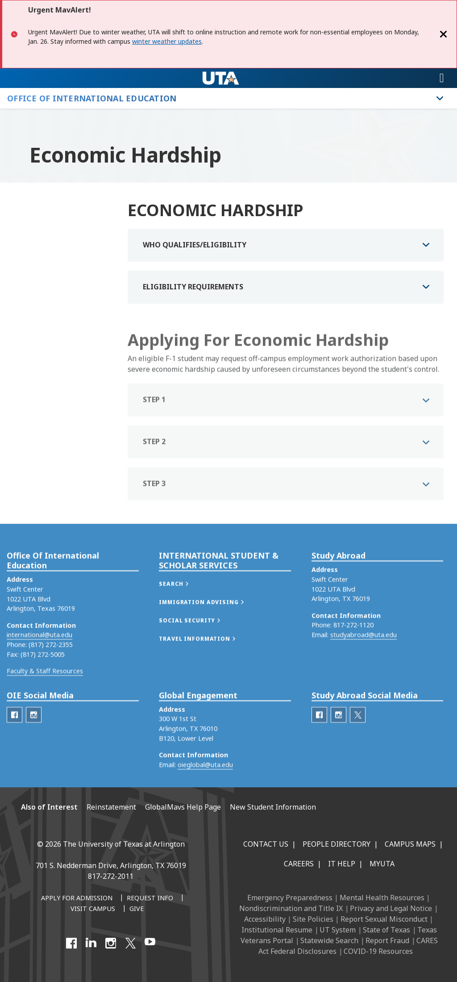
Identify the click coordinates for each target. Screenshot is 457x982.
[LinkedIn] (91, 943)
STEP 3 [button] (154, 502)
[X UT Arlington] (130, 943)
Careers (299, 864)
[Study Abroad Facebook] (319, 745)
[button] (183, 614)
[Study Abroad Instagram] (338, 745)
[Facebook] (71, 943)
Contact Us (265, 844)
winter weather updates (167, 41)
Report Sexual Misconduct (384, 919)
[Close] (444, 34)
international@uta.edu (39, 665)
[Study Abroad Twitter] (358, 745)
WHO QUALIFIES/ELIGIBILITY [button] (194, 245)
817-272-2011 (110, 876)
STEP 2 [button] (154, 460)
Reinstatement (111, 807)
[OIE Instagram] (34, 745)
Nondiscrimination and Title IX (291, 908)
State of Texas (386, 930)
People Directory (336, 844)
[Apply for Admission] (76, 898)
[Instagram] (110, 943)
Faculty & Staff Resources (45, 701)
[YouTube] (150, 943)
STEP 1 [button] (154, 418)
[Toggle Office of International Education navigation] (440, 98)
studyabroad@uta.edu (363, 665)
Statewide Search (329, 940)
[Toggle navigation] (442, 78)
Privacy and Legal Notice (391, 908)
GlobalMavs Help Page (183, 807)
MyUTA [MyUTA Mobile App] (382, 864)
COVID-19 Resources (378, 951)
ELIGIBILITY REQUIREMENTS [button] (193, 287)
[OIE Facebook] (14, 745)
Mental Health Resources (382, 898)
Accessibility (265, 919)
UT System (338, 930)
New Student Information (273, 807)
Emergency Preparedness (289, 898)
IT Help (341, 864)
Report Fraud (387, 940)
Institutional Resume (276, 930)
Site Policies (313, 919)
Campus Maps (410, 844)
